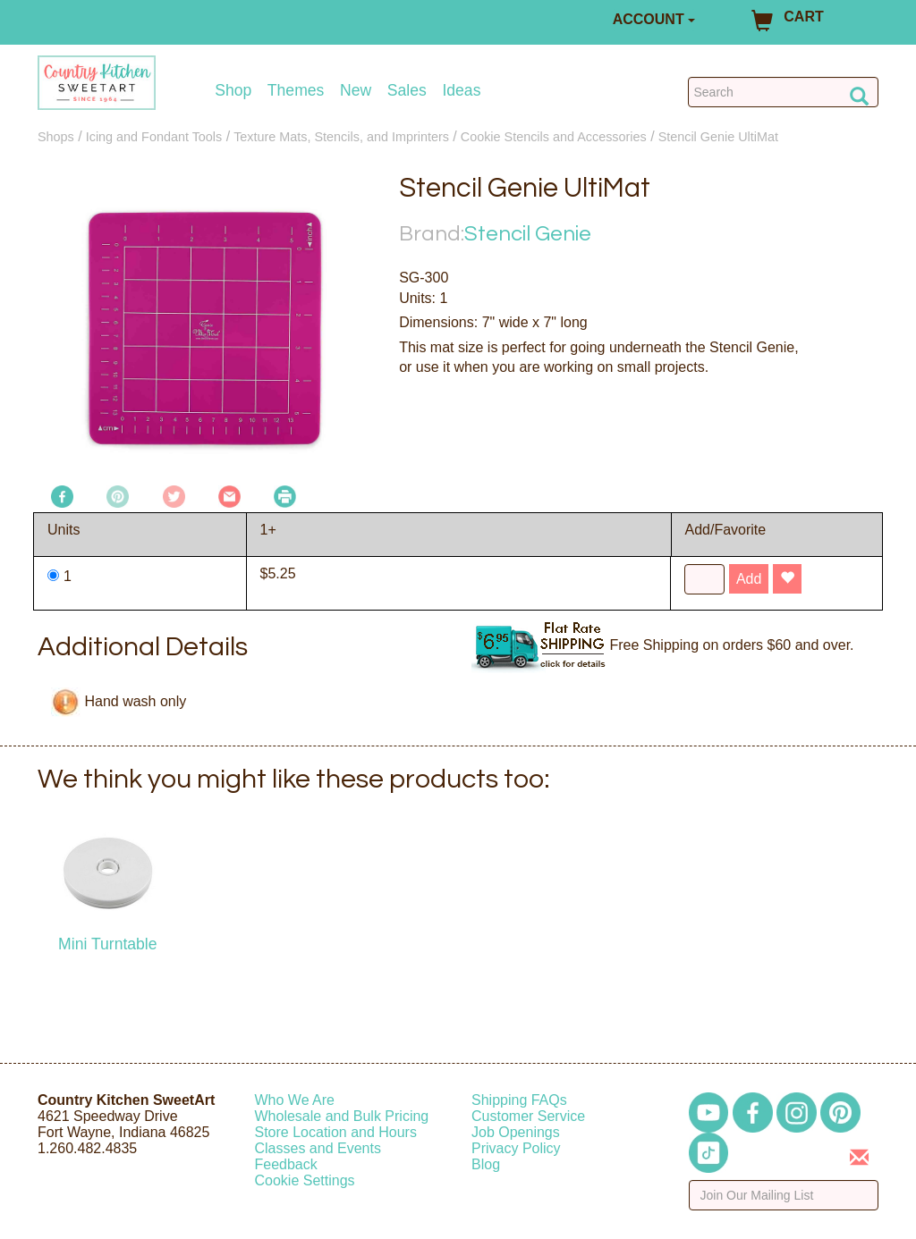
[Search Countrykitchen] (783, 92)
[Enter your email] (784, 1195)
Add (748, 578)
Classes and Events (318, 1148)
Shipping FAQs (519, 1100)
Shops (56, 137)
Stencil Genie (527, 234)
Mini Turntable (107, 944)
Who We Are (295, 1100)
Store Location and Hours (336, 1132)
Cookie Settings (305, 1180)
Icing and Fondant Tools (154, 137)
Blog (485, 1164)
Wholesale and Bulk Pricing (342, 1116)
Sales (407, 90)
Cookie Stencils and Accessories (554, 137)
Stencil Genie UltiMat (718, 137)
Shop (233, 90)
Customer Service (528, 1116)
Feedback (286, 1164)
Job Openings (515, 1132)
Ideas (461, 90)
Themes (296, 90)
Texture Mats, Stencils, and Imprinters (341, 137)
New (355, 90)
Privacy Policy (516, 1148)
